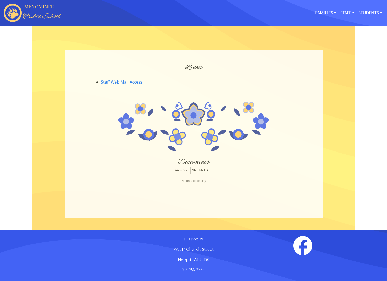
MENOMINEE (41, 12)
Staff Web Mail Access (121, 82)
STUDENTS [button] (368, 13)
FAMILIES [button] (324, 13)
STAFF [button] (345, 13)
